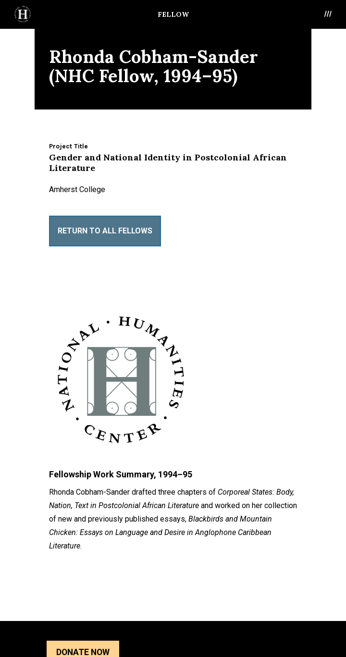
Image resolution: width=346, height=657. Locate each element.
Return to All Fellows (105, 230)
